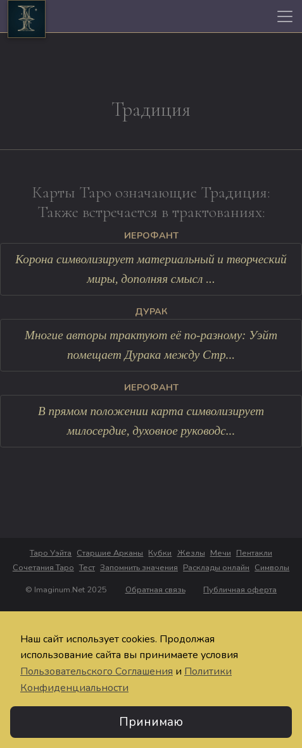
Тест (87, 567)
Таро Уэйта (51, 553)
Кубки (160, 553)
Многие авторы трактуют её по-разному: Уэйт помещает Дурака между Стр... (151, 344)
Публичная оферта (240, 589)
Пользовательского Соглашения (96, 671)
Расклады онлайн (216, 567)
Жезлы (191, 553)
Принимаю (151, 722)
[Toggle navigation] (284, 16)
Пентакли (254, 553)
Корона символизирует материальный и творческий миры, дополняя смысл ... (150, 268)
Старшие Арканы (110, 553)
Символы (272, 567)
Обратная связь (155, 589)
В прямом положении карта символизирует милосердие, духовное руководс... (151, 420)
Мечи (220, 553)
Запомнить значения (139, 567)
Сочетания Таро (43, 567)
